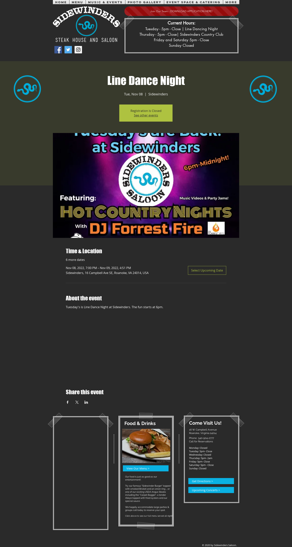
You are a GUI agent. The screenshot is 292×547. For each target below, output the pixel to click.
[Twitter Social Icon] (68, 49)
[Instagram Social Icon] (78, 49)
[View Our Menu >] (143, 468)
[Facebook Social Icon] (58, 49)
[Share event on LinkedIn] (86, 402)
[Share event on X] (77, 402)
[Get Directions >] (209, 481)
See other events (146, 115)
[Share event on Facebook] (67, 402)
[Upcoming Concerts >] (209, 490)
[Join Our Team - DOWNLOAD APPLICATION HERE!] (181, 11)
